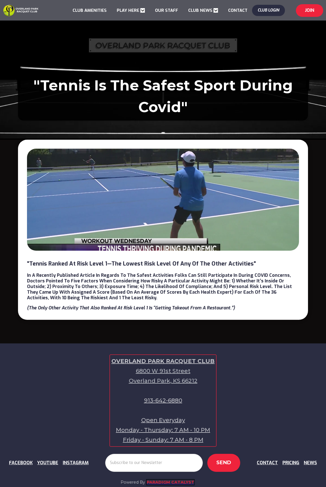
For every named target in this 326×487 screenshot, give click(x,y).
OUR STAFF (166, 10)
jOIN (309, 10)
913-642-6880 (163, 400)
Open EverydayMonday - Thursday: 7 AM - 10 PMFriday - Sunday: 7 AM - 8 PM (163, 430)
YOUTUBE (47, 463)
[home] (21, 10)
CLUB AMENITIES (90, 10)
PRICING (290, 463)
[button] (130, 10)
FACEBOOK (21, 463)
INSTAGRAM (76, 463)
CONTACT (238, 10)
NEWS (310, 463)
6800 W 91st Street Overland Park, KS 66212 (163, 376)
